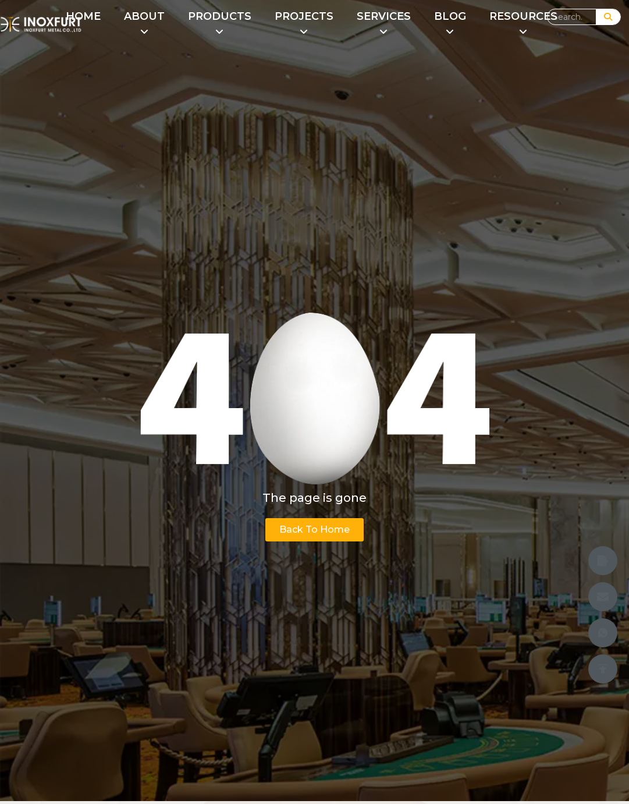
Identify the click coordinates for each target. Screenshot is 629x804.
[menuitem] (144, 24)
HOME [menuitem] (83, 16)
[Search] (608, 16)
